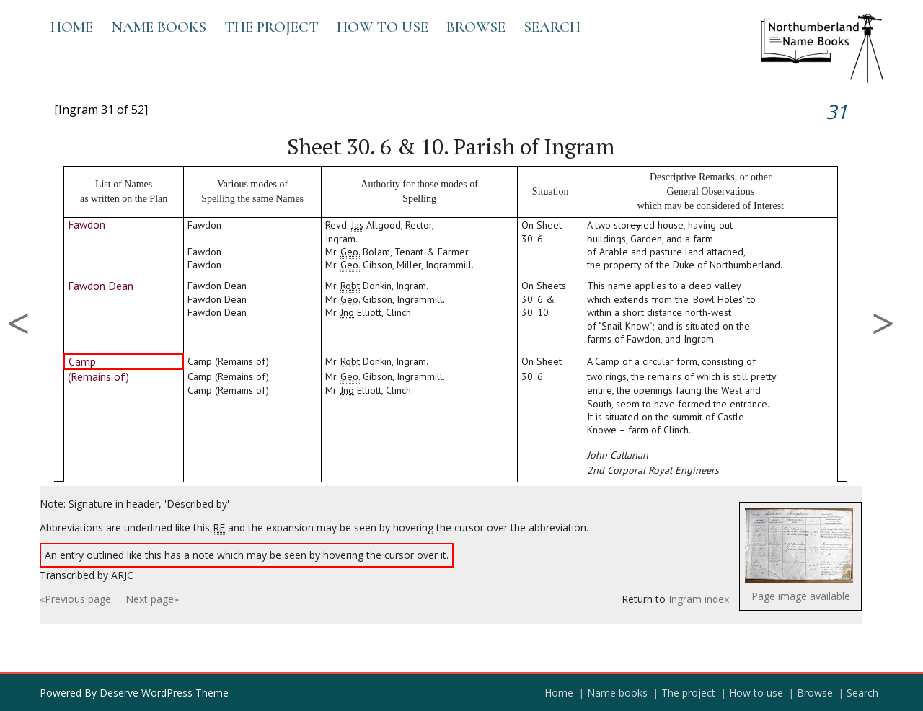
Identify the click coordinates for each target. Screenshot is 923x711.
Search (552, 27)
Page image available (800, 596)
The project (271, 27)
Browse (475, 27)
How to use (382, 27)
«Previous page (75, 599)
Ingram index (698, 599)
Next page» (152, 599)
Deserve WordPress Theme (164, 692)
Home (71, 27)
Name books (158, 27)
